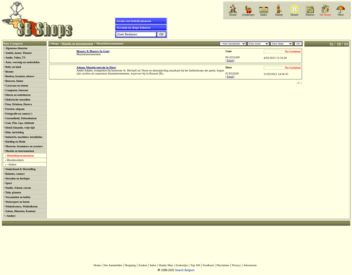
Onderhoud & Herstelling (20, 169)
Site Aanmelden (112, 265)
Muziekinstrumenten (20, 155)
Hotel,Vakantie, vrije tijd (19, 127)
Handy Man (166, 265)
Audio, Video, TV (15, 57)
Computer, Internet (16, 90)
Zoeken (142, 265)
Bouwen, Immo (14, 80)
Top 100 (195, 265)
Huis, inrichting (14, 132)
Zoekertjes (248, 14)
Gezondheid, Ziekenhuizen (21, 118)
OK (298, 43)
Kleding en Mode (15, 141)
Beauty (9, 71)
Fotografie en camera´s (18, 113)
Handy (279, 14)
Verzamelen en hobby (18, 197)
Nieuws (310, 14)
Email (230, 60)
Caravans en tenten (16, 85)
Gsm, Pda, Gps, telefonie (19, 122)
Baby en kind (13, 66)
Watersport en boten (17, 201)
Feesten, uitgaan (14, 108)
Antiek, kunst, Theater (18, 52)
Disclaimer (222, 265)
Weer (341, 14)
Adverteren (250, 265)
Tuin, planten (13, 192)
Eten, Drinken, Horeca (18, 104)
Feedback (208, 265)
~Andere (11, 164)
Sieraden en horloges (17, 178)
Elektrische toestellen (17, 99)
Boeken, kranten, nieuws (19, 76)
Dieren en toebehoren (17, 94)
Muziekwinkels (15, 160)
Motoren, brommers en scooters (24, 146)
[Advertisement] (286, 29)
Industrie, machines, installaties (23, 136)
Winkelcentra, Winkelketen (21, 206)
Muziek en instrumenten (19, 150)
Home (233, 14)
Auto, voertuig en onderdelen (22, 62)
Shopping (130, 265)
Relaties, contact (14, 173)
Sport (8, 183)
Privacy (236, 265)
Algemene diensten (16, 48)
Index (263, 14)
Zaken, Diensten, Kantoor (20, 211)
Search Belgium (184, 270)
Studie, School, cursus (18, 187)
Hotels (294, 14)
